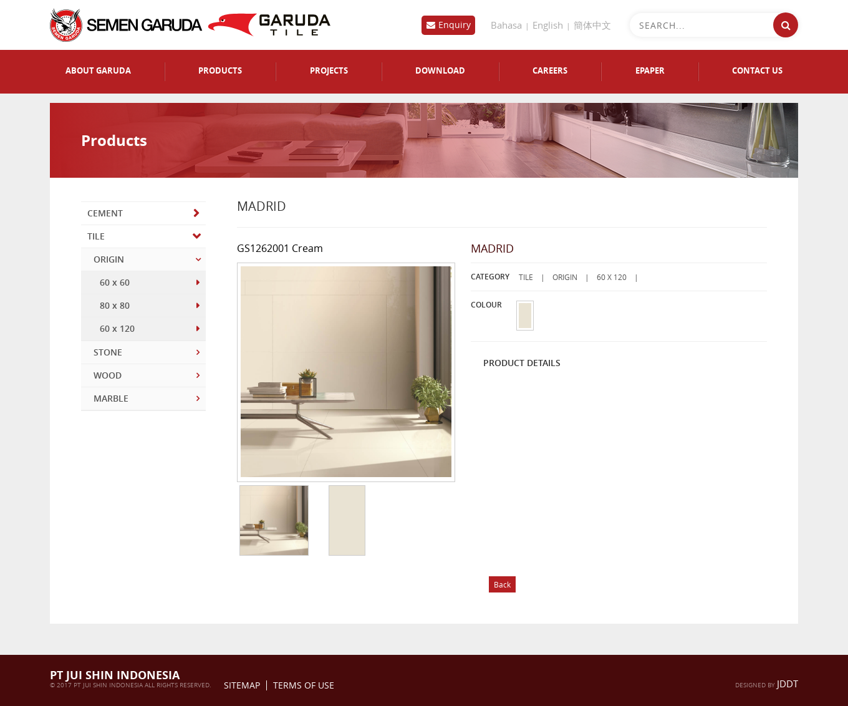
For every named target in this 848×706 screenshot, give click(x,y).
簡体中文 (592, 25)
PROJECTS (329, 70)
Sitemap (242, 685)
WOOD (108, 375)
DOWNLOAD (440, 70)
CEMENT (105, 213)
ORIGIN (109, 259)
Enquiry (454, 25)
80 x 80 (115, 305)
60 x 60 (115, 282)
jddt (787, 684)
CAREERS (549, 70)
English (547, 25)
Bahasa (506, 25)
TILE (96, 236)
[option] (273, 521)
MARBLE (111, 398)
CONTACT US (757, 70)
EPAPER (650, 70)
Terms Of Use (303, 685)
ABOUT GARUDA (98, 70)
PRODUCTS (220, 70)
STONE (108, 352)
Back (502, 584)
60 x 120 (117, 328)
